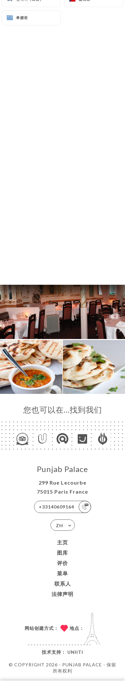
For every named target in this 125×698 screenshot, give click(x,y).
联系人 (62, 583)
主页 (62, 542)
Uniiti (75, 652)
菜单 (62, 573)
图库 (62, 552)
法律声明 (62, 594)
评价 (62, 563)
